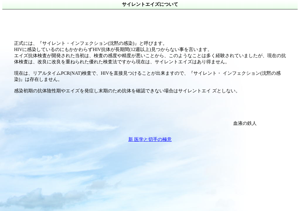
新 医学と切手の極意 (150, 139)
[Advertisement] (109, 22)
